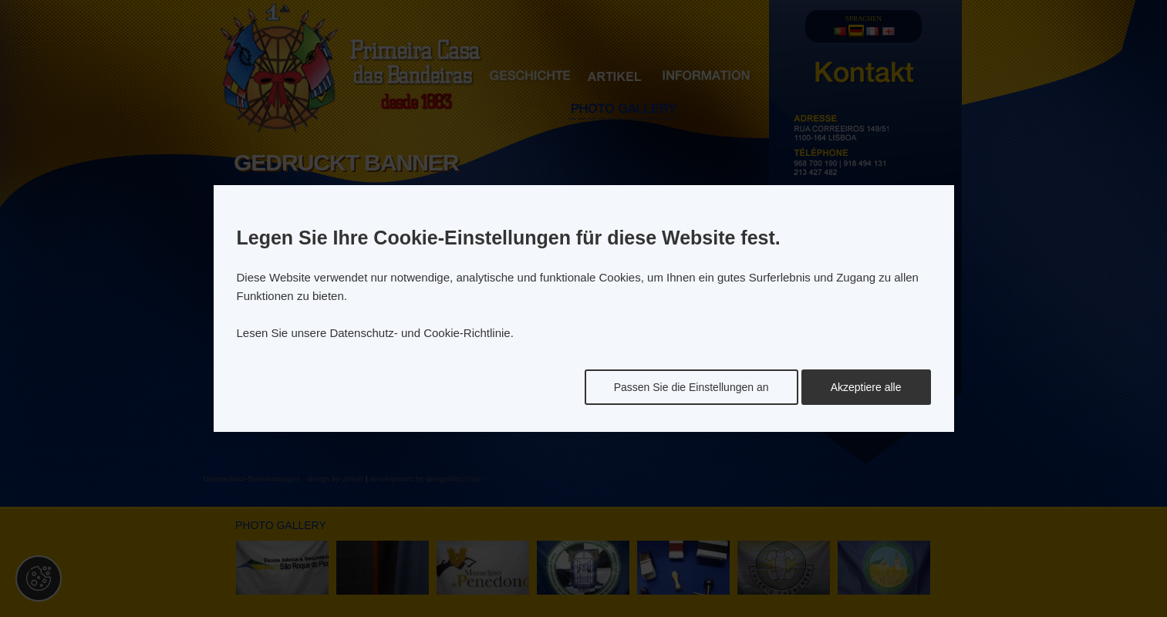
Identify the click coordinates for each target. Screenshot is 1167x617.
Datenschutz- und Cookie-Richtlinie (419, 332)
